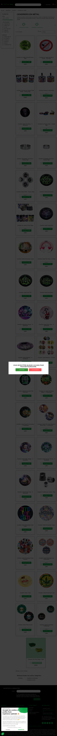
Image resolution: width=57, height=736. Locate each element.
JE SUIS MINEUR (35, 369)
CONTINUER (21, 369)
